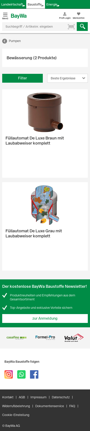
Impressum (38, 397)
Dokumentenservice (49, 406)
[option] (16, 338)
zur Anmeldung (45, 318)
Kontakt (7, 397)
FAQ (72, 406)
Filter (22, 78)
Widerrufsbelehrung (16, 406)
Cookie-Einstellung (15, 415)
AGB (22, 397)
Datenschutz (61, 397)
